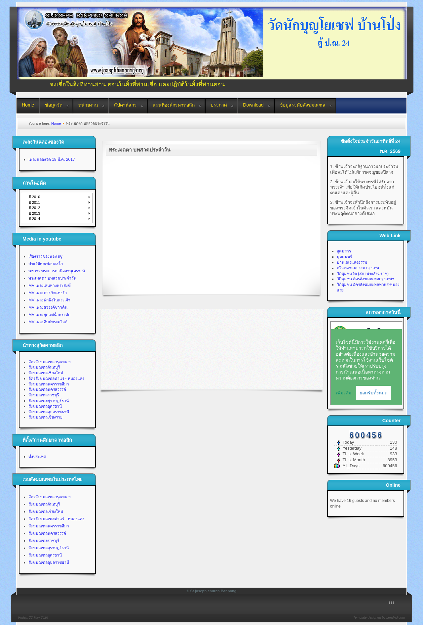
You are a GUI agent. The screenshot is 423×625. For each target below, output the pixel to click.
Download (253, 105)
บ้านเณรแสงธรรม (352, 262)
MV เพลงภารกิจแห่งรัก (47, 292)
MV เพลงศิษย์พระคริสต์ (47, 322)
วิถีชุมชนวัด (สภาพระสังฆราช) (363, 273)
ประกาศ (219, 105)
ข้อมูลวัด (53, 105)
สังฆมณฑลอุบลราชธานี (48, 412)
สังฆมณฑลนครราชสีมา (48, 384)
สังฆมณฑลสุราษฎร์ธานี (48, 400)
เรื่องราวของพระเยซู (45, 256)
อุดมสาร (344, 251)
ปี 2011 (34, 202)
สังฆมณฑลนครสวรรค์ (47, 389)
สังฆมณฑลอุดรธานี (45, 406)
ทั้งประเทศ (37, 456)
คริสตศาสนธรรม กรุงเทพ (358, 268)
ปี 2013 (34, 213)
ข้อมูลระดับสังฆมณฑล (303, 105)
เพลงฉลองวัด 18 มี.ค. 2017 (51, 159)
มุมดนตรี (344, 256)
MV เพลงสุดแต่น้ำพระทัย (49, 314)
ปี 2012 (34, 208)
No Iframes (366, 363)
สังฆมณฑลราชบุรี (43, 395)
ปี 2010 (34, 197)
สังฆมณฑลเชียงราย (45, 417)
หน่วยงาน (88, 105)
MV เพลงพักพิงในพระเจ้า (49, 300)
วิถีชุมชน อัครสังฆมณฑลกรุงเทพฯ (365, 279)
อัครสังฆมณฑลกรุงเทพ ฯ (49, 362)
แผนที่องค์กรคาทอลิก (174, 105)
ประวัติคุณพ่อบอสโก (45, 263)
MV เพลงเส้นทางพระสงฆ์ (49, 285)
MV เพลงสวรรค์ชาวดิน (47, 307)
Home (28, 105)
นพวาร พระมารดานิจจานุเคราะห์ (56, 271)
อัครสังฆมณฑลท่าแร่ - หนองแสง (56, 378)
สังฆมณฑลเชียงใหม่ (45, 373)
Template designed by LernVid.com (379, 617)
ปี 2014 (34, 219)
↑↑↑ (392, 602)
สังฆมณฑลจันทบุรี (44, 367)
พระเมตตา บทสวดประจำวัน (52, 278)
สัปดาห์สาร (125, 105)
